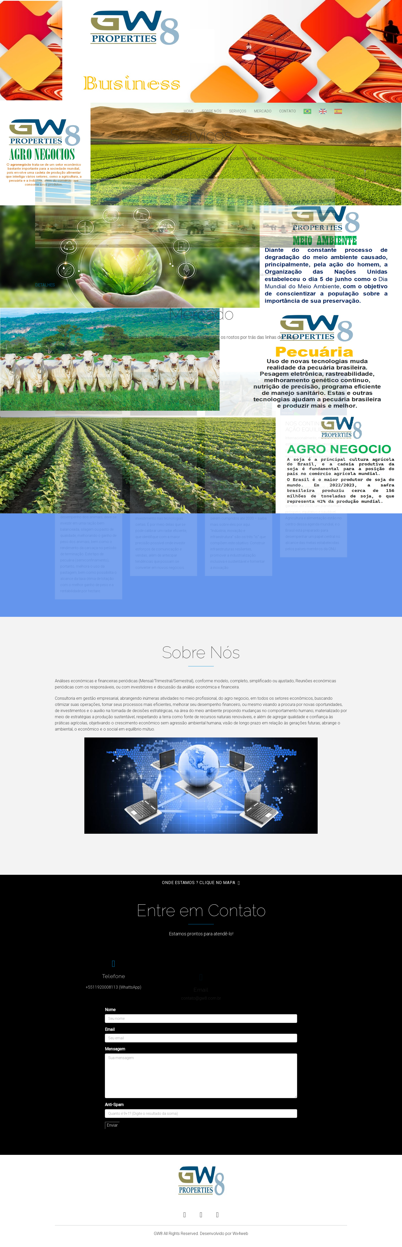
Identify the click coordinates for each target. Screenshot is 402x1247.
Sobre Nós (212, 111)
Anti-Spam (114, 1104)
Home (189, 111)
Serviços (237, 111)
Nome (110, 1009)
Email (110, 1029)
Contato (287, 111)
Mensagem (115, 1049)
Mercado (263, 111)
